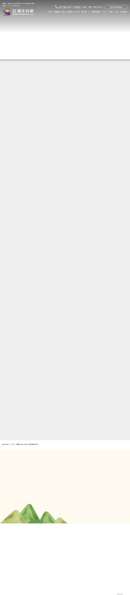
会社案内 (123, 12)
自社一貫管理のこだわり (71, 12)
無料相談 (116, 7)
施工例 (84, 12)
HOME (50, 12)
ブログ (116, 12)
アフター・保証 (107, 12)
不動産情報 (95, 12)
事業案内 (57, 12)
